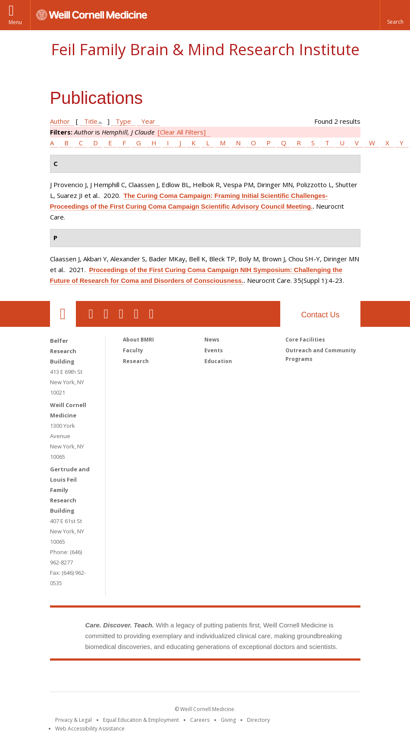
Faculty (133, 350)
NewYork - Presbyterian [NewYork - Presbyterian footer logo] (277, 678)
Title (90, 121)
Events (213, 350)
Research (136, 361)
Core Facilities (305, 339)
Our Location (63, 314)
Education (218, 361)
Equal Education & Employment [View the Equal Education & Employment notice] (141, 720)
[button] (395, 15)
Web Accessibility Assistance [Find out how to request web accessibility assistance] (90, 728)
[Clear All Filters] (182, 132)
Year (148, 121)
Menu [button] (15, 22)
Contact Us (320, 314)
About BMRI (138, 339)
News (211, 339)
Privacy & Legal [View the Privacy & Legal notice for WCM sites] (73, 720)
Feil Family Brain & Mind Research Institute (205, 49)
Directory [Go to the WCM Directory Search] (258, 720)
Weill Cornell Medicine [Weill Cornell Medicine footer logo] (142, 678)
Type (123, 121)
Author (60, 121)
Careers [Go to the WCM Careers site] (200, 720)
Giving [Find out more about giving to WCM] (228, 720)
